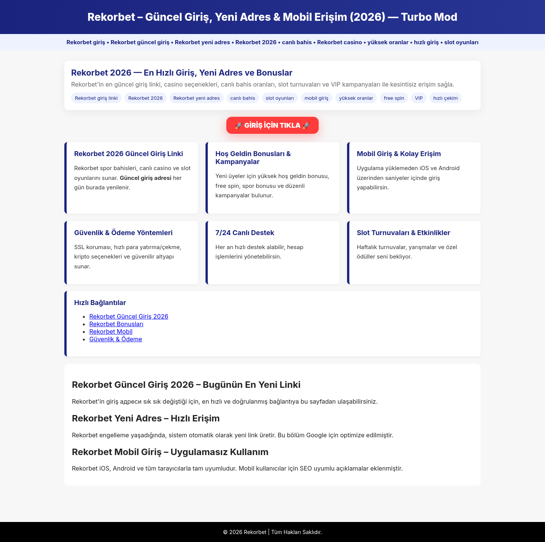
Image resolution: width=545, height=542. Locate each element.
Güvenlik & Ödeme (115, 339)
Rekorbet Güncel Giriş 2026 (128, 316)
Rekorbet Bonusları (116, 324)
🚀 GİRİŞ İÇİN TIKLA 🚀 (272, 125)
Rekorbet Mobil (110, 331)
